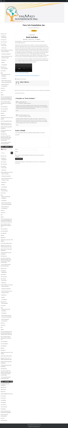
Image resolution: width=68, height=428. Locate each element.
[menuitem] (1, 1)
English (4, 149)
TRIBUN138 (3, 37)
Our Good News (4, 106)
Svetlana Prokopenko (6, 53)
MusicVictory (32, 34)
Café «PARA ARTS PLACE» (6, 121)
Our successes (4, 41)
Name (16, 149)
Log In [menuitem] (4, 1)
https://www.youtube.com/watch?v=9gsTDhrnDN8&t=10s (27, 75)
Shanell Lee (3, 60)
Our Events (3, 70)
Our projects (3, 39)
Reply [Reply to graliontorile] (17, 110)
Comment (17, 134)
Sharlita (3, 62)
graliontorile (21, 102)
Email (16, 151)
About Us (3, 88)
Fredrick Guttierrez (23, 115)
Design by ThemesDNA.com (34, 426)
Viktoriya (25, 39)
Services (3, 418)
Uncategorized (4, 420)
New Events (4, 45)
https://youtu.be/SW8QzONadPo (22, 72)
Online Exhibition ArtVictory (7, 50)
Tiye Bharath (4, 64)
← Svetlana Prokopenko (19, 93)
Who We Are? (4, 33)
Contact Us (3, 90)
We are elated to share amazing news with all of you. (6, 103)
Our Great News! (4, 108)
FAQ (1, 92)
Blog (2, 72)
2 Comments (38, 39)
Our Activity (3, 44)
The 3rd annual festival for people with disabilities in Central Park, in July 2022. (6, 98)
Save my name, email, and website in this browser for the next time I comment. (29, 156)
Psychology (3, 78)
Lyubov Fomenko (5, 51)
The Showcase (4, 133)
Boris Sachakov (32, 37)
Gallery (2, 94)
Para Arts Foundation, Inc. (33, 27)
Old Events (3, 47)
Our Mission (3, 36)
